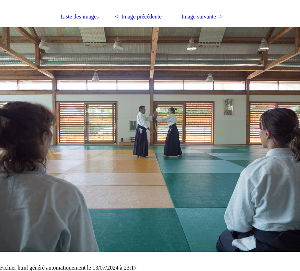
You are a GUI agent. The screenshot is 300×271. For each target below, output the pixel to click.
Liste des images (80, 17)
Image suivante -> (202, 17)
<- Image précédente (138, 17)
